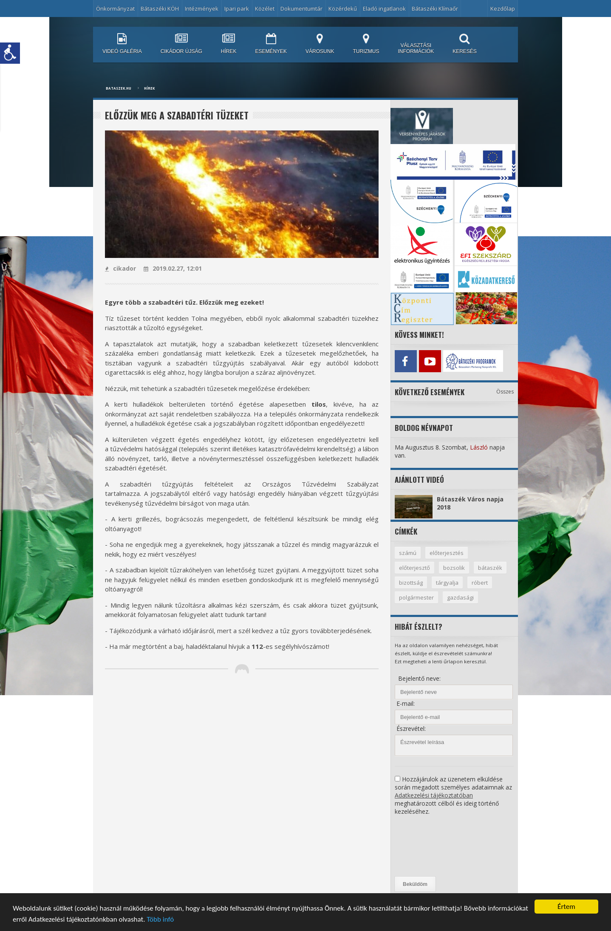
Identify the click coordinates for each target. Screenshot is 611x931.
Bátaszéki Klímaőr (435, 8)
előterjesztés (447, 553)
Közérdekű (342, 8)
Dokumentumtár (301, 8)
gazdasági (460, 597)
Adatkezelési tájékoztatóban (434, 795)
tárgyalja (447, 582)
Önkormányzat (115, 8)
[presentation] (429, 846)
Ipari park (236, 8)
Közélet (264, 8)
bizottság (411, 582)
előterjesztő (414, 568)
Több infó (160, 920)
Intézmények (201, 8)
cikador (120, 268)
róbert (480, 582)
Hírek (149, 88)
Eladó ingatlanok (384, 8)
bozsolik (454, 568)
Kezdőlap (502, 8)
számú (407, 553)
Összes (505, 391)
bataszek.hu (118, 88)
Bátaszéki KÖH (160, 8)
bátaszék (490, 568)
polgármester (416, 597)
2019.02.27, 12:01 (173, 268)
